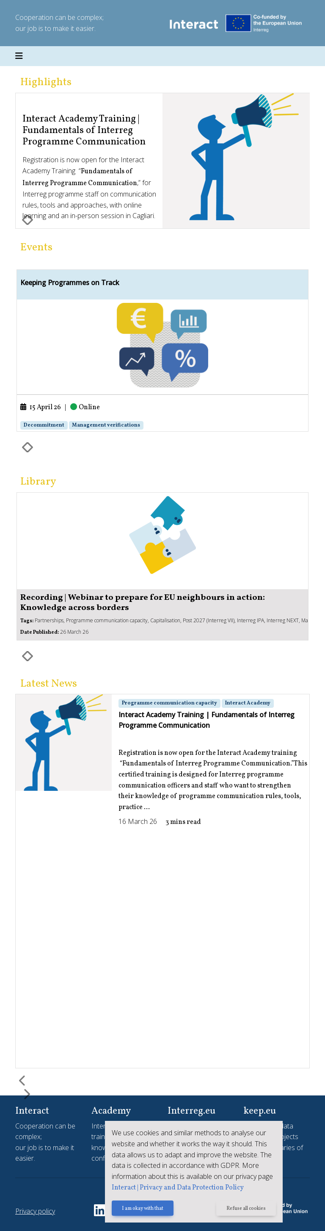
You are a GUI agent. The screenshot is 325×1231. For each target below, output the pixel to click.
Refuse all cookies (246, 1208)
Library (38, 481)
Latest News (48, 683)
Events (36, 247)
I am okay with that (142, 1208)
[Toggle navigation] (19, 56)
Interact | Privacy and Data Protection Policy (178, 1187)
